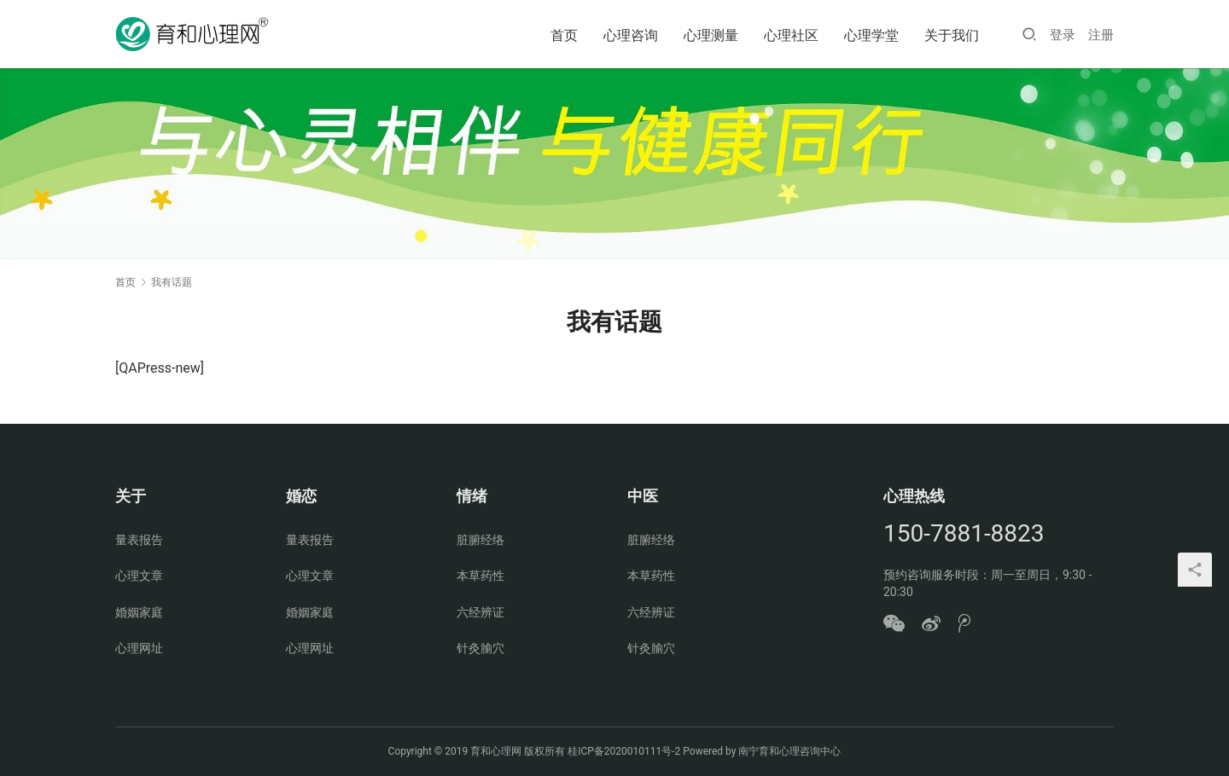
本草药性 (480, 575)
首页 (564, 35)
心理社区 (791, 35)
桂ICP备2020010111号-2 (624, 751)
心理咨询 (630, 35)
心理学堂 (871, 35)
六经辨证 (480, 612)
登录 (1062, 35)
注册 (1101, 35)
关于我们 (951, 35)
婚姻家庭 (139, 612)
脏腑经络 (480, 540)
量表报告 (139, 540)
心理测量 (711, 35)
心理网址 (139, 648)
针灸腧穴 (480, 648)
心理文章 (139, 575)
